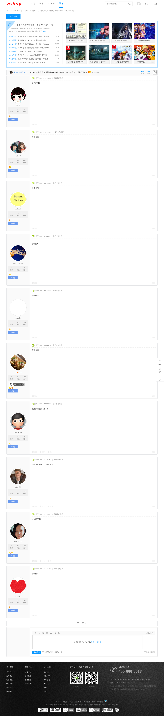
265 (25, 109)
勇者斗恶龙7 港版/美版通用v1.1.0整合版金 (33, 48)
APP (160, 378)
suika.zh (18, 209)
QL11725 (18, 372)
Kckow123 (18, 541)
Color (39, 633)
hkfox (18, 105)
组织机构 (9, 684)
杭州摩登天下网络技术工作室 (85, 702)
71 (24, 213)
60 (18, 322)
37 (24, 268)
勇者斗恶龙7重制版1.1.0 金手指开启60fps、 (33, 44)
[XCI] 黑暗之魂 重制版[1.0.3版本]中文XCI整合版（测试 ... (57, 11)
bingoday (18, 318)
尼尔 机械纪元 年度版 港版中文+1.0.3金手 (33, 59)
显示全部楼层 (58, 78)
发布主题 (13, 16)
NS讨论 (51, 3)
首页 (33, 3)
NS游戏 (25, 11)
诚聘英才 (9, 687)
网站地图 (99, 702)
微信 (160, 370)
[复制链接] (95, 72)
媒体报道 (28, 672)
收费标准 (47, 672)
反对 (51, 452)
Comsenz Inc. (139, 686)
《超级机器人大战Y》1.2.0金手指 (30, 51)
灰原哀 (22, 72)
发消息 (13, 119)
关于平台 (9, 672)
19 (24, 491)
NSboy (7, 11)
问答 (45, 687)
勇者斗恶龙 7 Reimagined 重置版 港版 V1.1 (33, 62)
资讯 (41, 3)
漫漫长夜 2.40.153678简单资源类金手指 (32, 55)
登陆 (146, 4)
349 (25, 600)
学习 (61, 3)
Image (43, 633)
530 (18, 160)
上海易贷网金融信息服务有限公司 (122, 689)
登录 (92, 642)
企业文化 (28, 680)
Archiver (58, 702)
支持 (43, 452)
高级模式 (149, 633)
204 (25, 322)
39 (18, 437)
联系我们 (9, 691)
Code (55, 633)
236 (18, 377)
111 (18, 109)
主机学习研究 (15, 11)
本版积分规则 (149, 652)
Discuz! (120, 686)
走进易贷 (28, 676)
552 (25, 377)
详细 (44, 31)
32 (18, 213)
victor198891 (18, 263)
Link (47, 633)
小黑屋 (71, 702)
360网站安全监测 (81, 710)
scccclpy (18, 596)
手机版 (65, 702)
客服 (160, 362)
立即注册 (98, 642)
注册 (156, 4)
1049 (24, 160)
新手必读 (47, 680)
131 (18, 600)
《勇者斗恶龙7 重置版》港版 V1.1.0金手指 (33, 25)
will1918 (18, 156)
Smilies (58, 633)
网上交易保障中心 (55, 710)
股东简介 (9, 676)
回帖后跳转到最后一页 (52, 652)
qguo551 (18, 487)
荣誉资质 (28, 684)
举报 (153, 124)
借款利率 (47, 676)
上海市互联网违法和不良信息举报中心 (107, 710)
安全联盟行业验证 (68, 710)
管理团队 (9, 680)
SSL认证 (43, 710)
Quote (51, 633)
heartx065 (18, 432)
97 (24, 437)
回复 (35, 124)
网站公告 (47, 684)
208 (18, 546)
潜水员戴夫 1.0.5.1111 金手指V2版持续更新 (33, 40)
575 (25, 546)
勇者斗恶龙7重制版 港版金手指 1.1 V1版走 (33, 37)
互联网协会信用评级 (120, 710)
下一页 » (82, 623)
